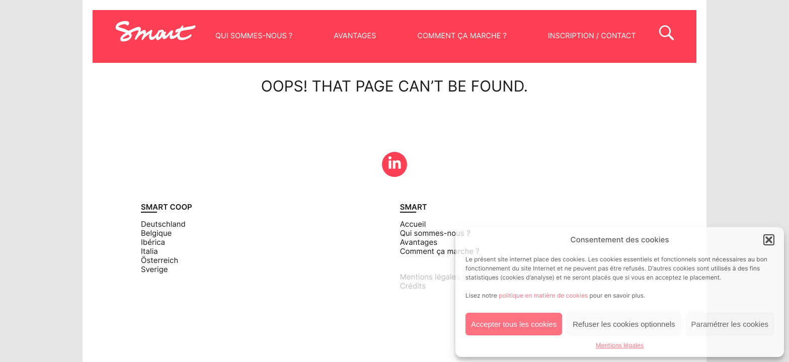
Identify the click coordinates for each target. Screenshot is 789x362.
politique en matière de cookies (543, 295)
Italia (149, 251)
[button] (769, 240)
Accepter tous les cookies (514, 324)
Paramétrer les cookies (729, 324)
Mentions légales (620, 345)
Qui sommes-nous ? (253, 36)
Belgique (156, 233)
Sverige (154, 269)
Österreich (159, 260)
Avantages (355, 36)
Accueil (413, 224)
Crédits (413, 286)
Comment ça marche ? (462, 36)
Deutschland (163, 224)
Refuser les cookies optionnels (624, 324)
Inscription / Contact (592, 36)
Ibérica (153, 242)
